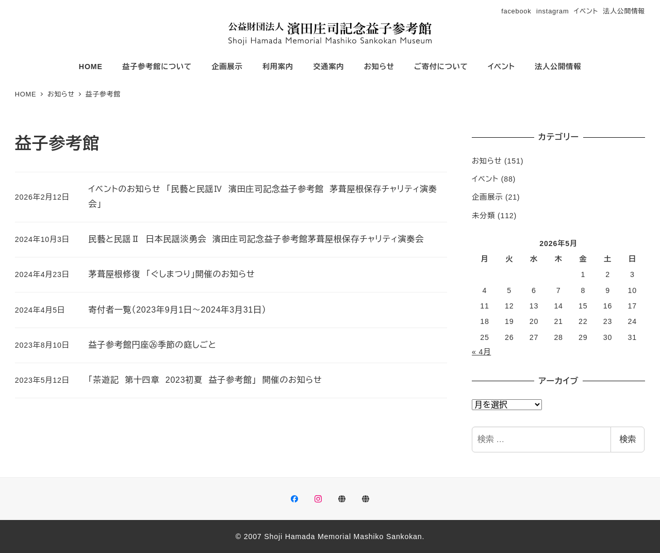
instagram (552, 11)
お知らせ (487, 161)
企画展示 (487, 197)
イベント (586, 11)
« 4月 (481, 352)
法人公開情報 (624, 11)
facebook (516, 11)
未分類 (483, 216)
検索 (627, 439)
